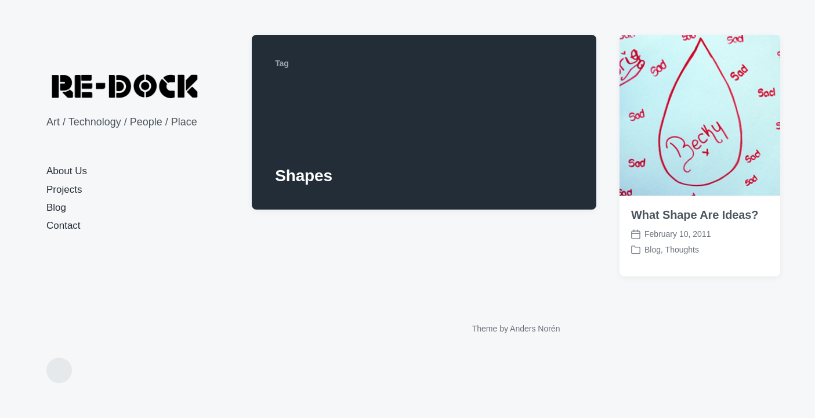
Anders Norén (535, 328)
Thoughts (682, 249)
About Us (66, 170)
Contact (63, 225)
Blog (56, 207)
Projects (64, 189)
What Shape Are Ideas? (694, 214)
